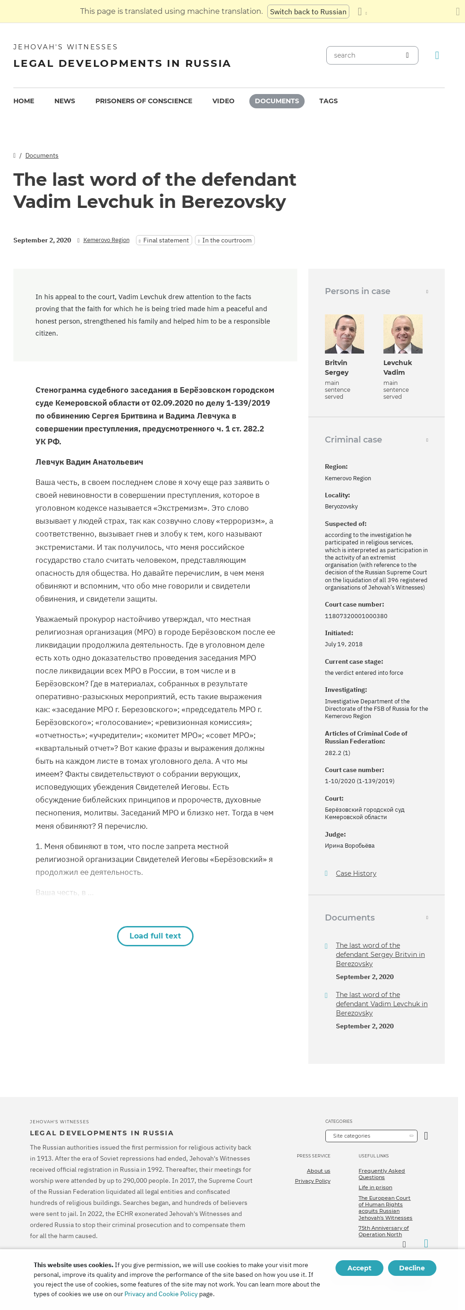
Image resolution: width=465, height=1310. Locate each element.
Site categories (351, 1136)
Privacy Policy (312, 1181)
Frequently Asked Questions (382, 1174)
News (64, 101)
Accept (359, 1268)
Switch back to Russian (308, 11)
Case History (356, 874)
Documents (277, 101)
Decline (412, 1268)
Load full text (155, 936)
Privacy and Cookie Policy (161, 1294)
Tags (328, 101)
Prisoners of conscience (143, 101)
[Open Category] (426, 1136)
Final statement (166, 240)
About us (318, 1171)
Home (23, 101)
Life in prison (375, 1187)
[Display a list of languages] (362, 11)
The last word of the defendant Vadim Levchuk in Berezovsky (382, 1004)
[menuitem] (24, 101)
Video (223, 101)
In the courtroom (227, 240)
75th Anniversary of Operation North (384, 1231)
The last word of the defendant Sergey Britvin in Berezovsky (380, 954)
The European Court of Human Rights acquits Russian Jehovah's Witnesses (385, 1208)
